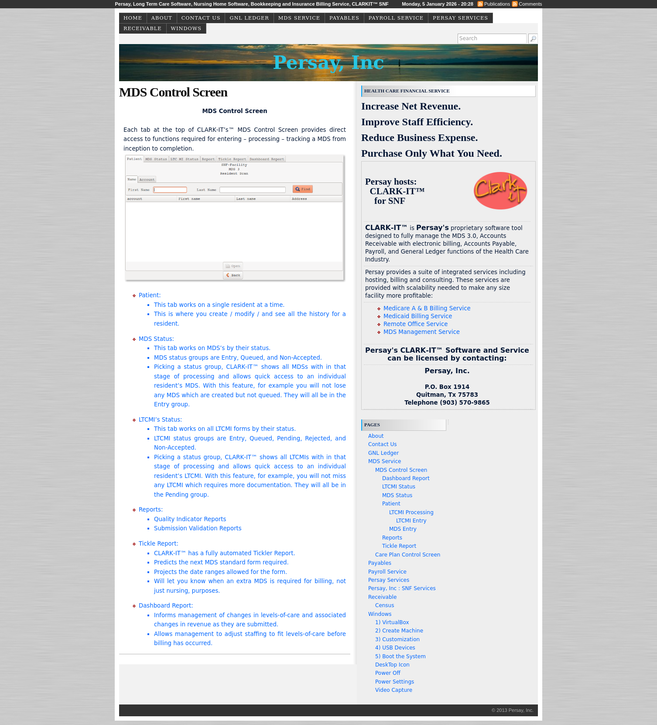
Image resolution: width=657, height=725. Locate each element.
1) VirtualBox (392, 622)
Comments (530, 4)
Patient (391, 504)
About (161, 18)
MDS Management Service (421, 332)
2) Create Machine (399, 631)
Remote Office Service (415, 324)
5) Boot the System (400, 656)
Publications (497, 4)
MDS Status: (242, 372)
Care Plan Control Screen (407, 555)
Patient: (242, 310)
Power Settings (394, 682)
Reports (392, 538)
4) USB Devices (395, 648)
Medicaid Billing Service (417, 316)
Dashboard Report (406, 478)
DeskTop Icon (392, 665)
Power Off (387, 673)
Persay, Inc (328, 62)
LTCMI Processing (411, 512)
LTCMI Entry (411, 521)
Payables (344, 18)
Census (384, 605)
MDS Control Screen (401, 470)
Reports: (242, 519)
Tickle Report (399, 546)
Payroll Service (396, 18)
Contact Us (201, 18)
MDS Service (299, 18)
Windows (186, 28)
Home (132, 18)
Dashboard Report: (242, 625)
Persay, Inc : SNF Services (402, 588)
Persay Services (460, 18)
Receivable (142, 28)
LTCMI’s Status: (242, 457)
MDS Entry (403, 529)
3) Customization (397, 639)
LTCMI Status (398, 487)
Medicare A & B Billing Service (427, 308)
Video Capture (393, 690)
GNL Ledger (249, 18)
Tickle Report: (242, 567)
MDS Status (397, 495)
